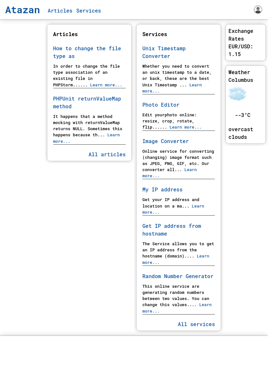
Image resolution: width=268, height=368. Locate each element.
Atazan (22, 9)
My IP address (162, 189)
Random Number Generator (178, 276)
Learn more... (105, 84)
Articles (60, 10)
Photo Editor (160, 104)
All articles (107, 154)
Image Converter (165, 141)
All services (196, 324)
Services (88, 10)
